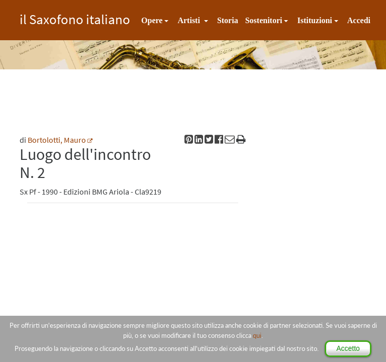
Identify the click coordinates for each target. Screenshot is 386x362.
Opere (151, 20)
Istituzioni (314, 20)
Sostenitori (263, 20)
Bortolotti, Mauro (57, 140)
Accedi (358, 20)
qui (257, 335)
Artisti (189, 20)
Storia (227, 20)
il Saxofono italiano (75, 18)
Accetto (348, 348)
